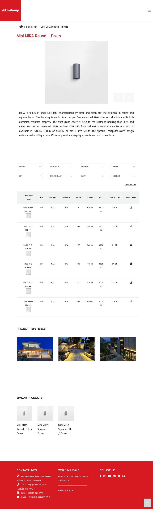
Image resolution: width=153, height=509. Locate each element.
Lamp (41, 197)
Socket (52, 197)
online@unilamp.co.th (40, 497)
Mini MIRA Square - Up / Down (65, 429)
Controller (114, 197)
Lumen (90, 197)
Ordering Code (28, 197)
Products (31, 27)
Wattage (66, 197)
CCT (101, 197)
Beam (78, 197)
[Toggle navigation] (149, 10)
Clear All (130, 185)
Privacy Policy (65, 490)
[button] (118, 97)
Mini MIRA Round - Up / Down (24, 429)
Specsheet (131, 197)
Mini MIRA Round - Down (54, 27)
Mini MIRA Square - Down (42, 429)
